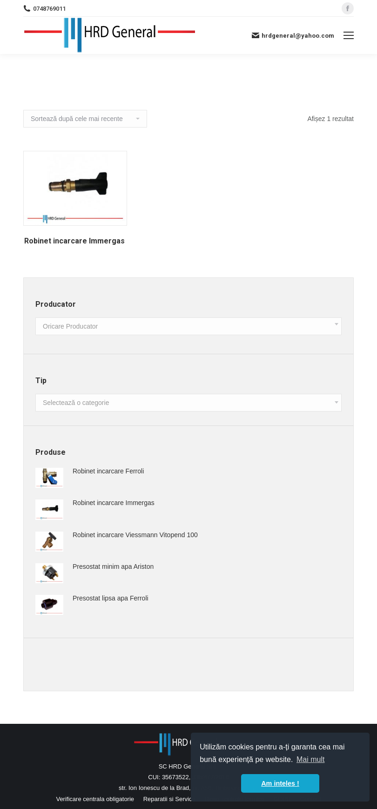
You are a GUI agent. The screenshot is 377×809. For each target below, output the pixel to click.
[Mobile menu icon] (348, 35)
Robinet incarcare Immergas (74, 240)
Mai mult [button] (310, 759)
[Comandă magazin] (85, 119)
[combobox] (188, 326)
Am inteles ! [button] (280, 783)
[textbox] (70, 326)
